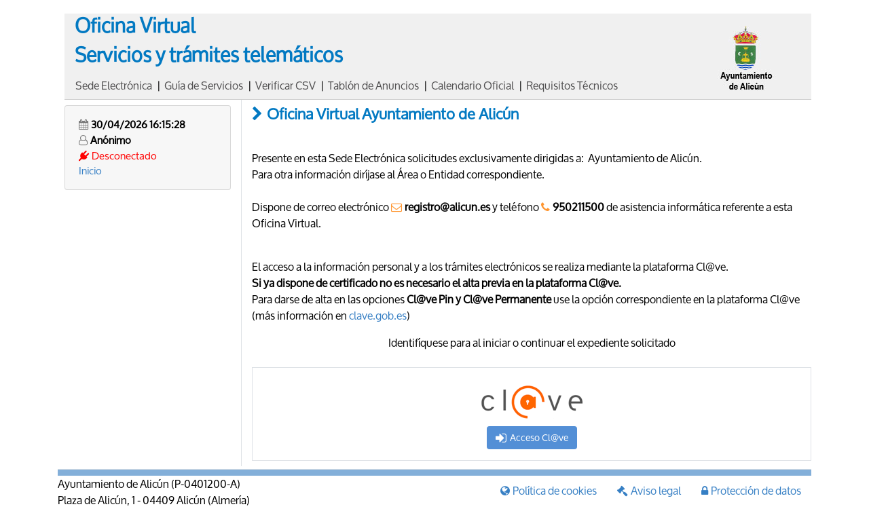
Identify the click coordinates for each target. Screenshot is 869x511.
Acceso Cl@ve (532, 437)
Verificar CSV (285, 85)
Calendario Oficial (472, 85)
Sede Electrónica (113, 85)
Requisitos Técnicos (572, 85)
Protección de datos (751, 490)
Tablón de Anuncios (373, 85)
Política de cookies (548, 490)
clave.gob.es (378, 315)
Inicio (90, 170)
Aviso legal (649, 490)
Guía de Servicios (203, 85)
